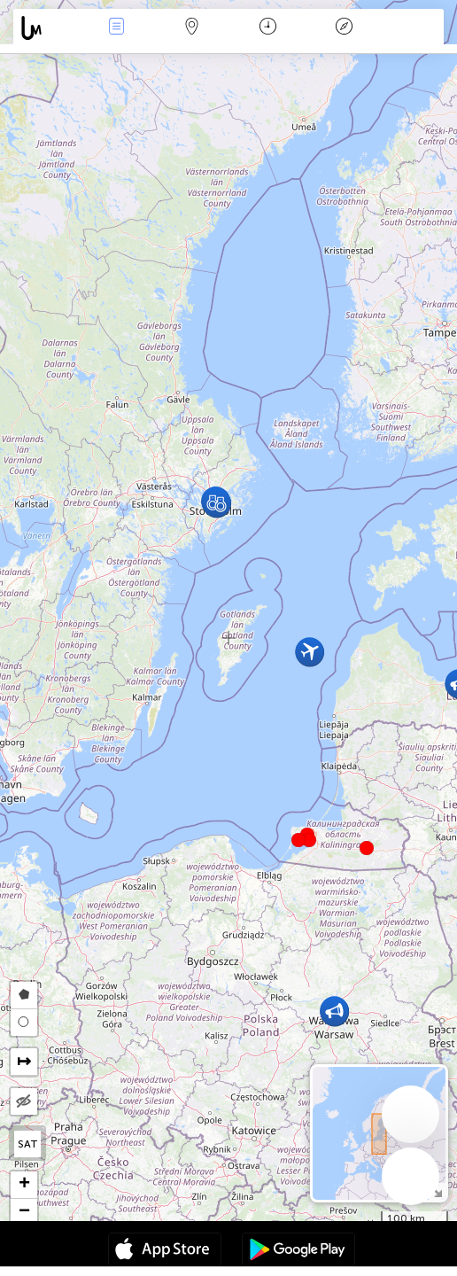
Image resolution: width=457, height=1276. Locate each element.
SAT (28, 1144)
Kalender (268, 28)
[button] (309, 840)
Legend (343, 28)
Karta (192, 28)
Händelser (116, 28)
